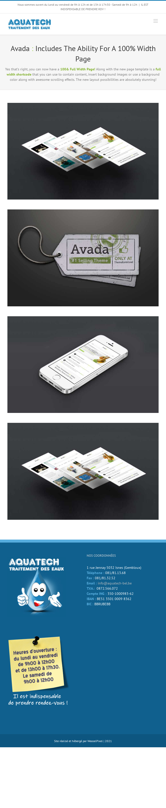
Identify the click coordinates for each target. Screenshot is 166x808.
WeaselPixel (95, 741)
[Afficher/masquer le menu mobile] (156, 21)
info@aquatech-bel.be (115, 583)
